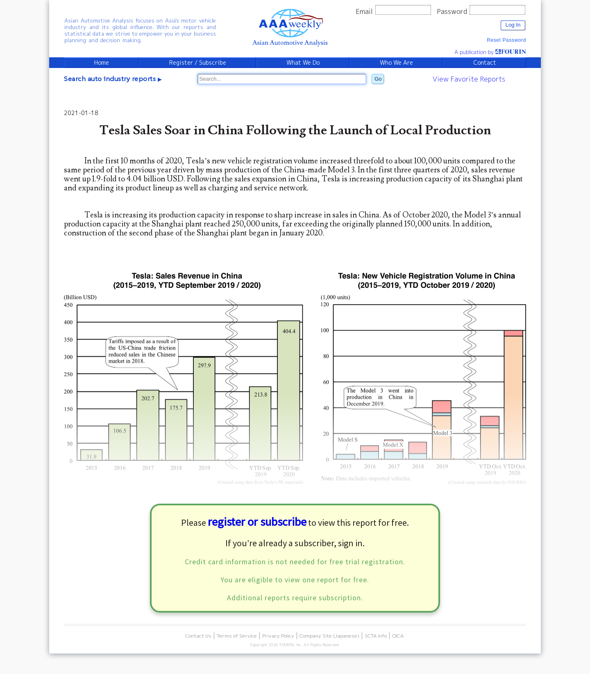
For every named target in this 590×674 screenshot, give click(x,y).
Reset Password (506, 40)
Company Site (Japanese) (329, 636)
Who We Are (397, 63)
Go (378, 79)
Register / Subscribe (197, 63)
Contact (484, 63)
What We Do (303, 63)
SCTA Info (376, 636)
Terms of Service (237, 636)
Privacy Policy (278, 636)
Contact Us (198, 636)
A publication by (490, 52)
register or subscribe (257, 522)
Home (101, 63)
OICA (398, 636)
